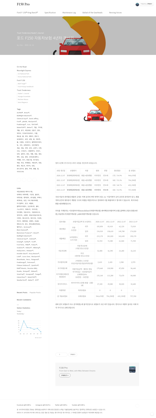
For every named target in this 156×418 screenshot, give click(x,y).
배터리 (31, 136)
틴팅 (33, 166)
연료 (36, 154)
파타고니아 (20, 224)
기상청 (32, 194)
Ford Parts (20, 245)
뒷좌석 (19, 133)
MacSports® (32, 121)
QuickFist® (35, 265)
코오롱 (37, 221)
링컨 (25, 200)
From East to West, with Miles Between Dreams (77, 371)
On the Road (21, 67)
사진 (21, 145)
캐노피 (23, 166)
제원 (18, 163)
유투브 (34, 180)
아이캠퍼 (19, 212)
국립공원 (27, 130)
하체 (30, 169)
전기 (23, 160)
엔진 (27, 154)
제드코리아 (25, 218)
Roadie (19, 271)
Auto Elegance (23, 102)
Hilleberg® (36, 247)
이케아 (19, 218)
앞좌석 (23, 154)
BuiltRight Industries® (24, 115)
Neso (28, 259)
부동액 (38, 139)
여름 (31, 154)
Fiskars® (34, 245)
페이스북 (19, 180)
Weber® (29, 127)
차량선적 (34, 163)
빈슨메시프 (31, 206)
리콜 (36, 133)
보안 (26, 139)
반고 (26, 203)
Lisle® (19, 256)
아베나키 (27, 209)
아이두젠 (34, 209)
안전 (18, 154)
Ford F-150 (21, 80)
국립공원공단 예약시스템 (24, 191)
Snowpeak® (30, 274)
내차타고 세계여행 (22, 194)
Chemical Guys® (22, 118)
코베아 (31, 221)
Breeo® (26, 113)
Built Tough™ (22, 83)
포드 (26, 224)
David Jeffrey (33, 118)
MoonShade (21, 259)
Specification (50, 12)
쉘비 (37, 206)
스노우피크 (20, 209)
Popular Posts (35, 292)
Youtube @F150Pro (78, 405)
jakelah (24, 121)
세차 (26, 148)
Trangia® (38, 274)
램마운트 (26, 197)
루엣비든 (19, 200)
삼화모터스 (27, 145)
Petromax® (31, 262)
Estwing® (20, 242)
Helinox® (29, 247)
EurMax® (27, 242)
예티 (18, 157)
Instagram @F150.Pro (43, 405)
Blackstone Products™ (24, 233)
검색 (132, 4)
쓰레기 (38, 151)
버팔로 (31, 203)
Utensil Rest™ (21, 277)
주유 (22, 163)
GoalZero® (20, 247)
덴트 (38, 130)
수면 (40, 148)
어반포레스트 (36, 212)
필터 (26, 169)
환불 (34, 169)
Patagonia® (35, 259)
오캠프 (26, 215)
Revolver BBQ (32, 268)
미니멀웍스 (20, 203)
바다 (26, 136)
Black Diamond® (22, 230)
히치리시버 (20, 171)
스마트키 (23, 151)
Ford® (19, 121)
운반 (26, 157)
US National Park (23, 74)
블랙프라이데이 (36, 142)
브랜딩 (22, 142)
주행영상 (27, 163)
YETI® (37, 280)
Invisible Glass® (22, 253)
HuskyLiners (21, 250)
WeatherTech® (22, 280)
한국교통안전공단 (34, 224)
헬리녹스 (19, 227)
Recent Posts (22, 292)
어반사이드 (27, 212)
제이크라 (33, 218)
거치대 (40, 127)
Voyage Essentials (24, 96)
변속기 (37, 136)
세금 (18, 148)
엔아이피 (19, 215)
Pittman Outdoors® (23, 265)
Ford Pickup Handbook (26, 86)
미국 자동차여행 (33, 200)
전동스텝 (29, 160)
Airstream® (27, 227)
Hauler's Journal (23, 93)
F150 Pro (23, 4)
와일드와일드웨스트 (35, 215)
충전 (18, 166)
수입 (18, 151)
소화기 (35, 148)
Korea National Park (24, 77)
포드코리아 (20, 169)
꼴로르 (37, 194)
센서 (30, 148)
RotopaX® (26, 271)
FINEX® (27, 245)
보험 (30, 139)
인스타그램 (24, 180)
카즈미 (19, 221)
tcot (28, 124)
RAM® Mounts (21, 268)
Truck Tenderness (24, 90)
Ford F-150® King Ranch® (27, 12)
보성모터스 (20, 139)
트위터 (29, 180)
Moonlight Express (24, 70)
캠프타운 (25, 221)
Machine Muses (23, 99)
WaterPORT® (21, 127)
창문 (40, 163)
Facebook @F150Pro (24, 405)
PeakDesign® (21, 124)
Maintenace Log (69, 12)
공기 (22, 130)
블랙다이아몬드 (21, 206)
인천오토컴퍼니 (34, 157)
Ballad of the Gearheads (92, 12)
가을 (35, 127)
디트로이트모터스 (27, 133)
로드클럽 (33, 197)
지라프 (39, 218)
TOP (137, 406)
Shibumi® (34, 271)
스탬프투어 (31, 151)
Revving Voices (115, 12)
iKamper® (30, 250)
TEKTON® (34, 124)
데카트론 (19, 197)
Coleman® (32, 239)
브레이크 (27, 142)
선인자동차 (35, 145)
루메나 (39, 197)
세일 (22, 148)
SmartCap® (20, 274)
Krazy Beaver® (34, 253)
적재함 (19, 160)
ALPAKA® (20, 113)
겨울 (18, 130)
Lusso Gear (26, 256)
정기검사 (36, 160)
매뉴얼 (19, 136)
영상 (40, 154)
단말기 (34, 130)
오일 (22, 157)
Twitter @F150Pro (61, 405)
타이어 (28, 166)
